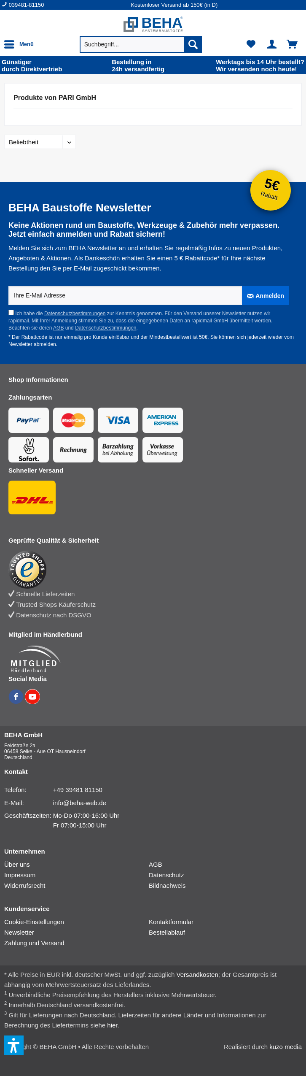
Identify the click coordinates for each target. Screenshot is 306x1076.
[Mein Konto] (271, 44)
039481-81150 (26, 5)
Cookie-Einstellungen (34, 921)
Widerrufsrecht (25, 885)
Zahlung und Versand (34, 942)
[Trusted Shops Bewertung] (145, 570)
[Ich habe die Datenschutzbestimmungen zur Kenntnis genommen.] (11, 312)
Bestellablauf (167, 932)
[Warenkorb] (292, 44)
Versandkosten (197, 974)
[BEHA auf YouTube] (32, 702)
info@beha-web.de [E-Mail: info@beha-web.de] (79, 802)
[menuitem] (66, 5)
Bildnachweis (167, 885)
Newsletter (19, 932)
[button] (14, 1045)
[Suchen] (193, 44)
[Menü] (21, 44)
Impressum (19, 875)
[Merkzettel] (251, 44)
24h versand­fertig (139, 65)
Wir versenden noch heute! (260, 65)
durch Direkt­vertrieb (32, 65)
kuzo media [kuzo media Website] (285, 1046)
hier (112, 1025)
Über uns (17, 864)
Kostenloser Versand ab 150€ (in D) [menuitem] (174, 5)
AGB (58, 328)
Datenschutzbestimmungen (74, 313)
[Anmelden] (265, 295)
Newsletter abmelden (32, 344)
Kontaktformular (171, 921)
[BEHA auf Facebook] (16, 702)
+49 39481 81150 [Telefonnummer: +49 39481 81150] (77, 789)
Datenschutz (166, 875)
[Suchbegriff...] (141, 44)
